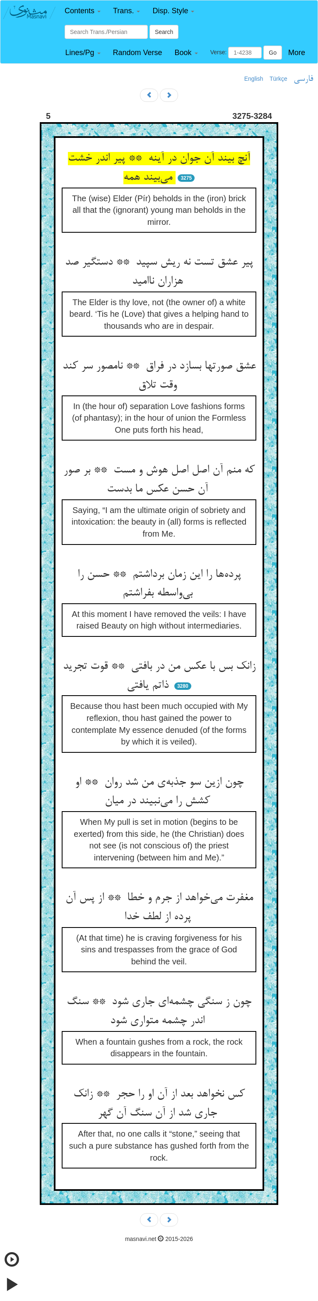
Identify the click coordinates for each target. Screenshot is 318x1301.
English (253, 78)
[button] (82, 11)
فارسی (303, 79)
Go (273, 52)
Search (164, 32)
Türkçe (278, 78)
